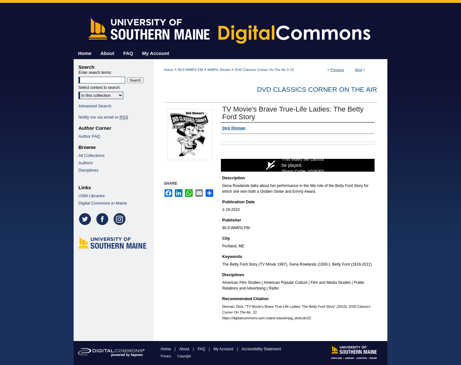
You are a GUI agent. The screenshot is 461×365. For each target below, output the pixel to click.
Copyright (184, 356)
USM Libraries (91, 195)
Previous (337, 70)
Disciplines (88, 170)
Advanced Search (94, 106)
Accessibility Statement (261, 349)
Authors (85, 162)
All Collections (91, 155)
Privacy (166, 356)
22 (292, 70)
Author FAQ (89, 136)
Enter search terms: (95, 72)
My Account (224, 349)
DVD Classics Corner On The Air (260, 70)
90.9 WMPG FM (190, 70)
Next (358, 70)
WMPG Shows (218, 70)
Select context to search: (99, 87)
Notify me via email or (103, 117)
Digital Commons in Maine (102, 203)
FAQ (202, 349)
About (184, 349)
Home (168, 70)
